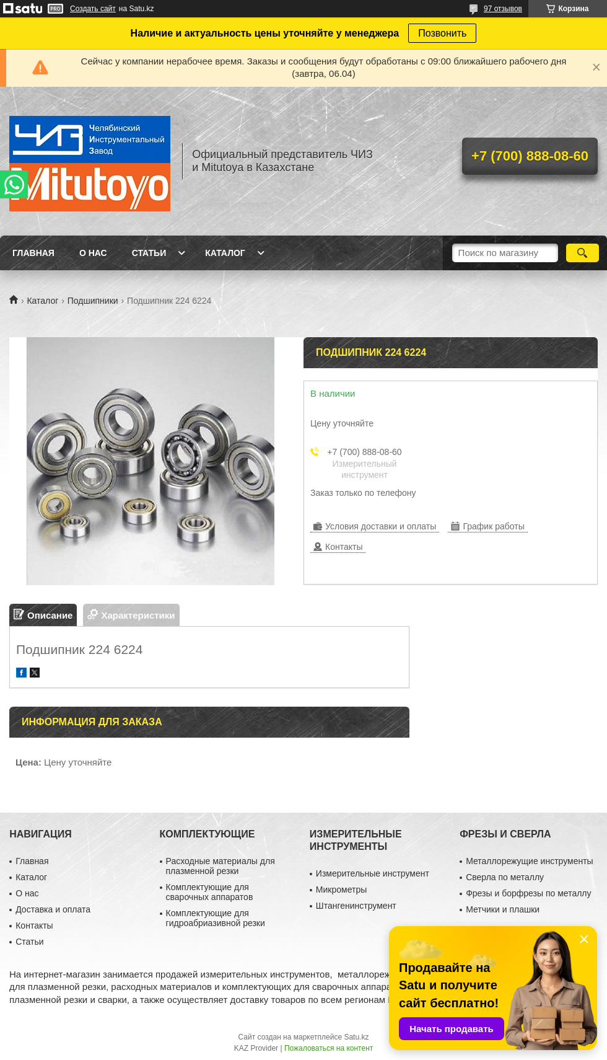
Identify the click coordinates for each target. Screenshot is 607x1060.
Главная (33, 253)
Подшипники (93, 301)
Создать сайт (93, 8)
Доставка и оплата (52, 909)
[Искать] (582, 253)
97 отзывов (503, 8)
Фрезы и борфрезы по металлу (528, 893)
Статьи (149, 253)
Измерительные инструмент (372, 873)
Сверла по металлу (505, 877)
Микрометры (341, 889)
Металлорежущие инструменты (529, 861)
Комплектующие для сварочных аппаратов (209, 892)
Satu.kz (356, 1037)
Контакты (34, 925)
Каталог (225, 253)
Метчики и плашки (502, 909)
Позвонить (442, 33)
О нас (93, 253)
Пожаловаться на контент (328, 1048)
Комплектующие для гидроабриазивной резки (215, 918)
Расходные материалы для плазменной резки (220, 866)
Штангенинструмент (356, 906)
